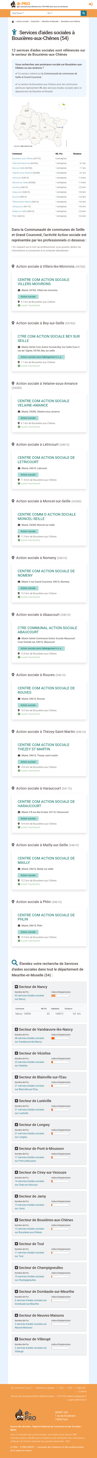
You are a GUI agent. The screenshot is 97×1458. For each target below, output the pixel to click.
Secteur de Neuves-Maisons (39, 1315)
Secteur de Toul (29, 1244)
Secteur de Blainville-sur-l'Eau (40, 1077)
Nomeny (16, 187)
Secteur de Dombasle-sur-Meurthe (44, 1292)
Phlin (14, 216)
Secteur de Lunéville (33, 1101)
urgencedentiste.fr (77, 1399)
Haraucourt (17, 206)
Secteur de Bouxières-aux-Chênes (44, 1220)
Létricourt (16, 178)
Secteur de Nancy (31, 987)
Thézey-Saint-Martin (21, 202)
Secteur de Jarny (30, 1196)
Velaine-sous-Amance (22, 173)
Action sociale (22, 21)
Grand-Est (35, 21)
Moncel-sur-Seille (20, 182)
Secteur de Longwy (32, 1125)
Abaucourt (17, 192)
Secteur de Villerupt (32, 1339)
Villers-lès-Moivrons (21, 163)
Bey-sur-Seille (18, 168)
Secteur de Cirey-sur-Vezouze (40, 1172)
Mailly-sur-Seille (19, 211)
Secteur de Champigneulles (39, 1268)
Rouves (15, 197)
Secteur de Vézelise (33, 1053)
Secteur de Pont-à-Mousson (39, 1149)
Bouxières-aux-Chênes (22, 158)
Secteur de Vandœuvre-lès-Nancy (44, 1029)
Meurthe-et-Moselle (50, 21)
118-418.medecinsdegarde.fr (71, 1396)
